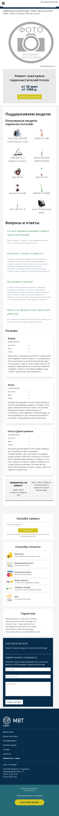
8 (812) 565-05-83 (10, 777)
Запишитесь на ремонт (18, 484)
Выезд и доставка (10, 736)
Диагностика (8, 732)
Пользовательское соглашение (29, 796)
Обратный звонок (29, 802)
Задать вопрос (14, 702)
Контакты (7, 754)
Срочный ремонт (10, 741)
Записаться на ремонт (29, 96)
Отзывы (6, 749)
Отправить (28, 530)
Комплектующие (9, 745)
